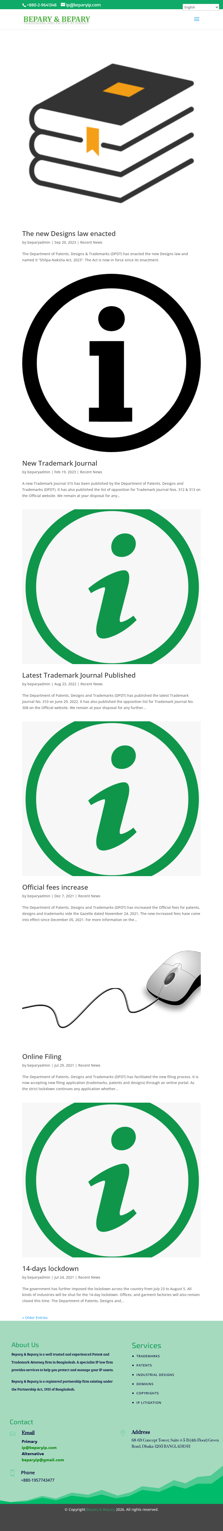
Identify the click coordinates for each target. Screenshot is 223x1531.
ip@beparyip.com (39, 1447)
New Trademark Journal (59, 463)
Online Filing (41, 1056)
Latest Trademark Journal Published (79, 675)
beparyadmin (38, 242)
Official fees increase (55, 887)
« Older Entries (35, 1317)
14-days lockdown (50, 1268)
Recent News (91, 242)
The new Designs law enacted (69, 233)
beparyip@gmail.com (43, 1459)
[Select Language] (201, 7)
